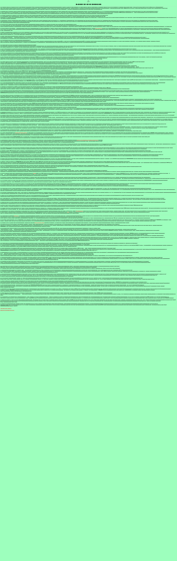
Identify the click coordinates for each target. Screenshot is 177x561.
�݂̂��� (34, 173)
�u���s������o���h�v (21, 132)
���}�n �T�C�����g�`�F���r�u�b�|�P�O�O (87, 140)
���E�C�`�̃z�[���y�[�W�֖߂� (7, 310)
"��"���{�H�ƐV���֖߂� (5, 308)
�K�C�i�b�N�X (98, 28)
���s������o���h (39, 222)
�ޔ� (68, 212)
